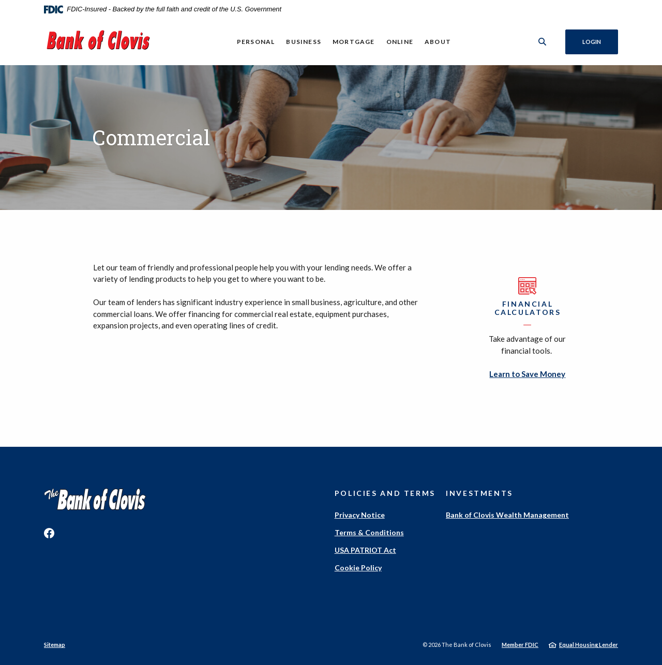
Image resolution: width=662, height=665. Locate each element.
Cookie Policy (358, 567)
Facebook (49, 533)
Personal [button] (256, 42)
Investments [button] (479, 493)
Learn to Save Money (527, 374)
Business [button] (303, 42)
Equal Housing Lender (588, 644)
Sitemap (54, 644)
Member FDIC (520, 644)
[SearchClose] (542, 41)
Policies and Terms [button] (385, 493)
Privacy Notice (360, 514)
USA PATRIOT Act (365, 550)
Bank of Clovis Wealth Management (507, 515)
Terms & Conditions (369, 532)
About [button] (438, 42)
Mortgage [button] (354, 42)
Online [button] (399, 42)
